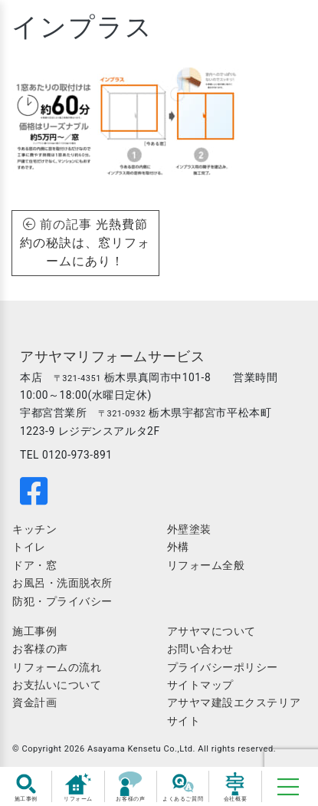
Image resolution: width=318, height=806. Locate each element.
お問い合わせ (200, 649)
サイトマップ (200, 685)
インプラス (82, 27)
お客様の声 (40, 649)
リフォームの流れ (56, 667)
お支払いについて (56, 685)
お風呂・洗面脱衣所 (62, 583)
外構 (178, 547)
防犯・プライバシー (62, 601)
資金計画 (34, 702)
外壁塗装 (189, 529)
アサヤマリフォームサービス (112, 356)
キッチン (34, 529)
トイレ (29, 547)
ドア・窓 (34, 565)
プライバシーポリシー (223, 667)
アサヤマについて (211, 631)
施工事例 (34, 631)
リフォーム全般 (206, 565)
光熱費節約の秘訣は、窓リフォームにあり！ (85, 242)
